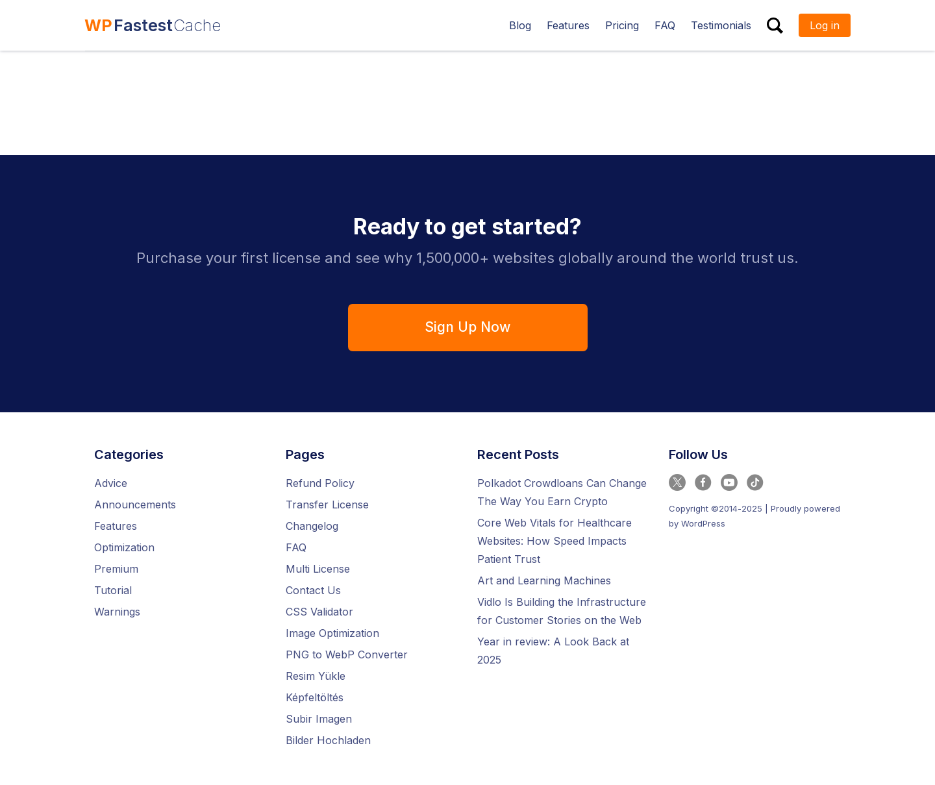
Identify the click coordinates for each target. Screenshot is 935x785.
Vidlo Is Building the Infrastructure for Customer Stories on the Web (561, 611)
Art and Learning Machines (544, 580)
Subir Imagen (319, 718)
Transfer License (327, 504)
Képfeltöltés (314, 697)
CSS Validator (319, 611)
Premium (116, 568)
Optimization (124, 547)
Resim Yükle (315, 675)
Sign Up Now (467, 327)
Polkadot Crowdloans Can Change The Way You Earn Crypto (562, 492)
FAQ (296, 547)
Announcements (135, 504)
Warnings (117, 611)
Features (115, 525)
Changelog (312, 525)
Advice (110, 483)
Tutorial (113, 590)
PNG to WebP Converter (347, 654)
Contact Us (313, 590)
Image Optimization (332, 633)
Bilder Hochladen (328, 740)
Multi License (318, 568)
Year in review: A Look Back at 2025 (553, 650)
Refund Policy (320, 483)
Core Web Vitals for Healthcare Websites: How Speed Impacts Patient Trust (554, 541)
